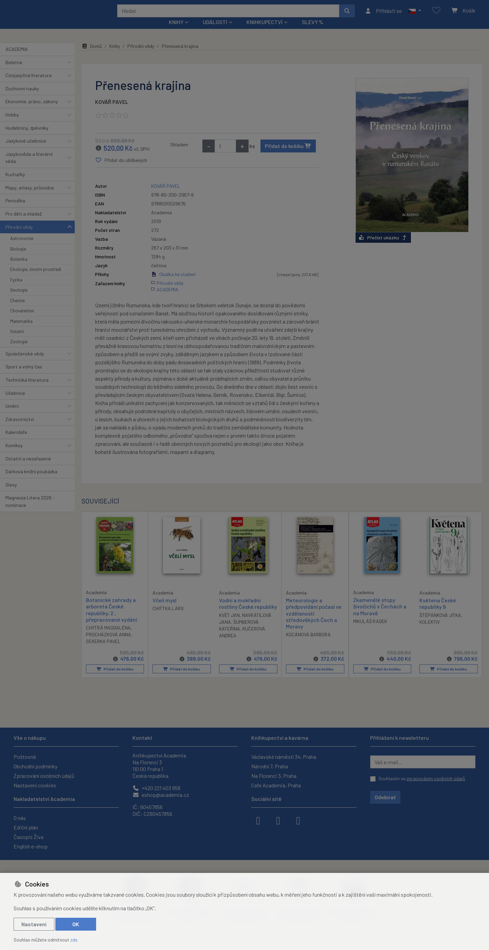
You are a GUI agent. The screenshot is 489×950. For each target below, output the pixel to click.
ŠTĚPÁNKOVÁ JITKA (440, 624)
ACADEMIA (16, 58)
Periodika (15, 210)
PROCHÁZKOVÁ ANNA (108, 643)
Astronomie (21, 247)
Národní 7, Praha (269, 766)
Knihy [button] (176, 31)
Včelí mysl (164, 609)
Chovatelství (22, 320)
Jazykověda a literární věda (29, 166)
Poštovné (25, 756)
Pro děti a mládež (23, 223)
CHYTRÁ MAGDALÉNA (108, 637)
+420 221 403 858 (156, 788)
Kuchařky (15, 183)
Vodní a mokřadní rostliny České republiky (248, 612)
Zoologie (19, 350)
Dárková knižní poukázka (31, 480)
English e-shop (31, 846)
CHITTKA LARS (168, 617)
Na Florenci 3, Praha (273, 775)
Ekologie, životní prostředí (35, 278)
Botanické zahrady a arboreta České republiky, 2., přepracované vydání (111, 619)
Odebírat (385, 797)
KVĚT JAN (229, 624)
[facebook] (258, 820)
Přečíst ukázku (383, 247)
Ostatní (17, 340)
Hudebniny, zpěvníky (27, 137)
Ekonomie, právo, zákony (31, 110)
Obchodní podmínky (35, 766)
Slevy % (312, 31)
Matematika (21, 330)
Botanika (19, 268)
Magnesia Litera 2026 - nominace (30, 510)
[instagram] (278, 820)
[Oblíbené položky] (436, 15)
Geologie (19, 299)
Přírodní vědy (19, 236)
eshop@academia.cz (160, 794)
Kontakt (142, 737)
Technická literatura (27, 389)
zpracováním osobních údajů (435, 778)
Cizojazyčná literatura (28, 84)
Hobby (12, 124)
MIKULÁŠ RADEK (370, 630)
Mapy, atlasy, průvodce (29, 197)
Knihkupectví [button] (265, 31)
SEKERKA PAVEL (103, 650)
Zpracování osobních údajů (44, 775)
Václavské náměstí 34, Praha (283, 756)
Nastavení (34, 924)
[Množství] (225, 155)
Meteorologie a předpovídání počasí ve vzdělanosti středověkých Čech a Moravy (314, 622)
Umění (12, 415)
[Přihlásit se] (383, 15)
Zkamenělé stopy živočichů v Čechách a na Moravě (379, 615)
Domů (92, 55)
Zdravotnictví (19, 428)
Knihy (114, 55)
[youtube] (298, 820)
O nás (20, 818)
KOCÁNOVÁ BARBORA (308, 643)
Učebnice (15, 402)
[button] (414, 15)
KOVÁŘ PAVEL (111, 111)
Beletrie (13, 71)
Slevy (11, 494)
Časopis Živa (28, 837)
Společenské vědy (24, 363)
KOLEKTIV (429, 631)
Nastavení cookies (35, 785)
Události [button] (215, 31)
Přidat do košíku (288, 155)
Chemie (17, 309)
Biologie (18, 257)
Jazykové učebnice (25, 150)
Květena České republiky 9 (437, 612)
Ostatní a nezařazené (28, 467)
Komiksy (14, 454)
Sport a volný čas (23, 376)
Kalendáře (16, 441)
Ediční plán (26, 827)
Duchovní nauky (22, 98)
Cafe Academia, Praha (276, 785)
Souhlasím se (421, 778)
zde (73, 940)
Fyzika (16, 289)
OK (75, 924)
